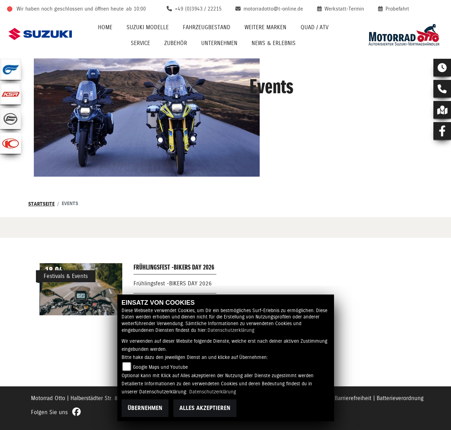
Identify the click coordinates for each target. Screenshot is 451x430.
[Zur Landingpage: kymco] (10, 143)
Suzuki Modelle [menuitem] (147, 27)
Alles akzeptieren (204, 408)
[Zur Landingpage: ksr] (10, 94)
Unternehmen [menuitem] (219, 43)
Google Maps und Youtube (160, 367)
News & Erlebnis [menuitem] (274, 43)
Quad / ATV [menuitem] (314, 27)
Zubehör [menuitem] (175, 43)
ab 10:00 (136, 9)
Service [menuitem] (140, 43)
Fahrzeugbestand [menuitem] (206, 27)
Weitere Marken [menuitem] (265, 27)
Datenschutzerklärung (231, 330)
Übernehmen (145, 408)
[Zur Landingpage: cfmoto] (10, 118)
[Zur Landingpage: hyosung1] (10, 69)
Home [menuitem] (105, 27)
